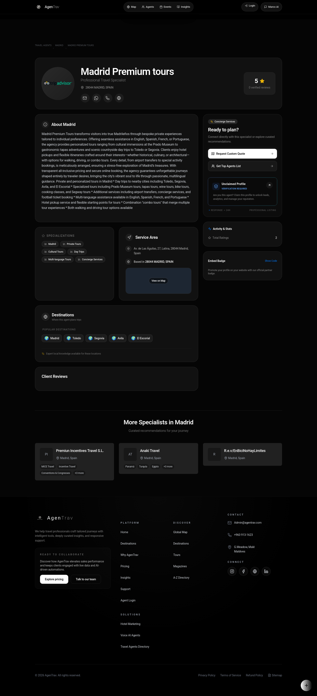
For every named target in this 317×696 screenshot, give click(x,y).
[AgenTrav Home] (54, 518)
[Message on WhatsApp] (96, 98)
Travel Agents (43, 45)
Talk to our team (86, 579)
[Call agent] (107, 98)
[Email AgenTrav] (255, 524)
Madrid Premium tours (81, 45)
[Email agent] (85, 98)
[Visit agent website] (119, 98)
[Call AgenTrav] (255, 537)
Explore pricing (54, 579)
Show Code (271, 260)
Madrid (59, 45)
